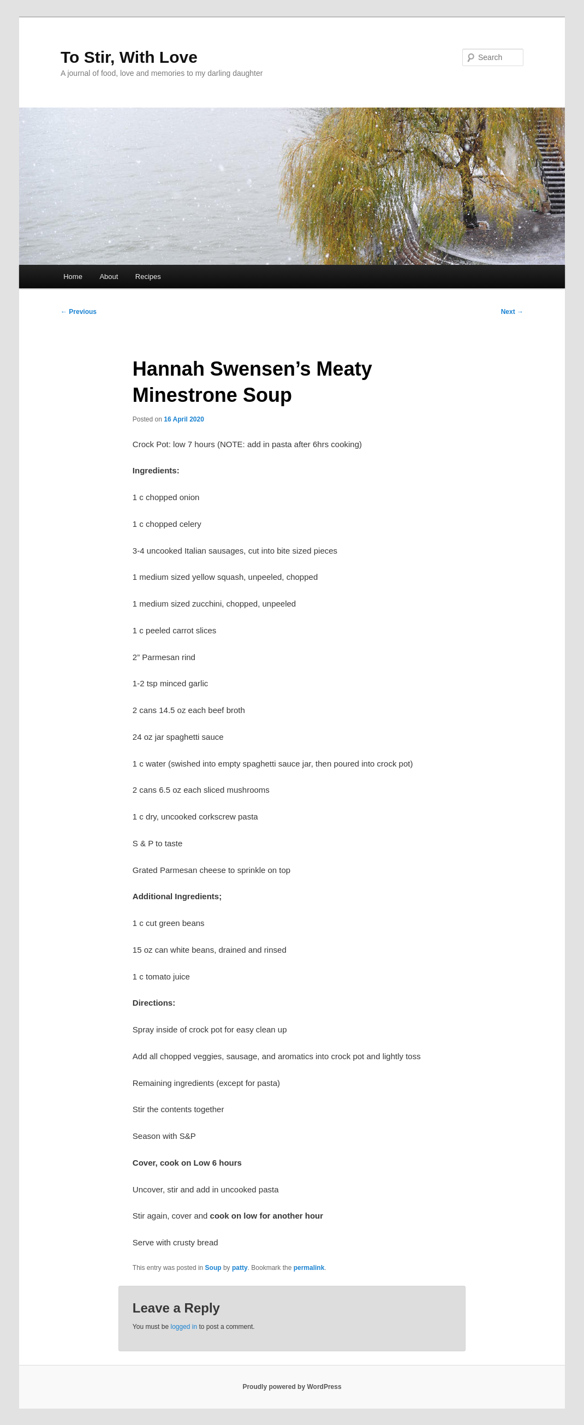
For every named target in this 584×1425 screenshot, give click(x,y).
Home (72, 276)
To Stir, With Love (129, 57)
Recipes (148, 276)
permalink (309, 1268)
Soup (213, 1268)
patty (240, 1268)
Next (512, 312)
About (108, 276)
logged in (183, 1327)
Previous (79, 312)
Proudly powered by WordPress (291, 1387)
